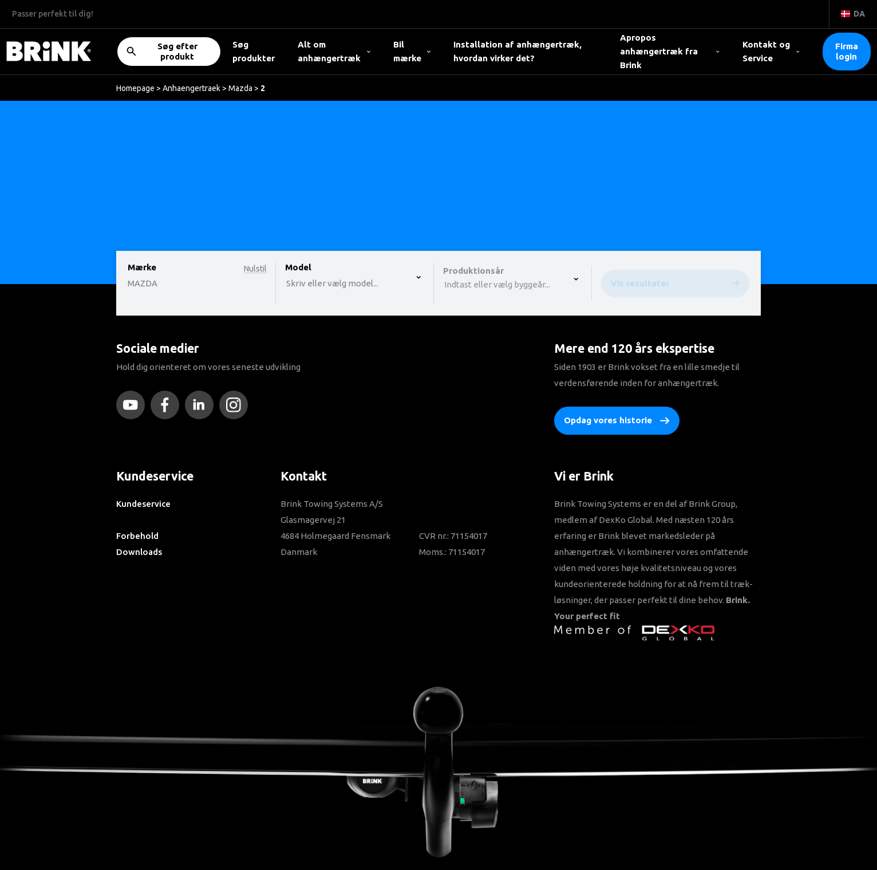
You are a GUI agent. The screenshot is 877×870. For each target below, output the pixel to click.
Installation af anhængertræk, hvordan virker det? (517, 51)
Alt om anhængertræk (334, 51)
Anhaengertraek (191, 88)
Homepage (135, 88)
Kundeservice (143, 504)
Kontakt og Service (771, 51)
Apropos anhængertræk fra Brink (670, 51)
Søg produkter (253, 51)
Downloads (139, 552)
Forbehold (137, 536)
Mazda (240, 88)
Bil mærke (412, 51)
